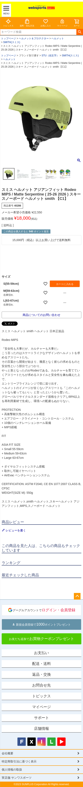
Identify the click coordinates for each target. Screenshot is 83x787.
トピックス (8, 23)
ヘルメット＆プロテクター (34, 38)
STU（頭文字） (50, 55)
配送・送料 (41, 664)
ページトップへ (77, 596)
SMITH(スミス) (11, 42)
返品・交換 (41, 674)
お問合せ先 (41, 685)
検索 (79, 32)
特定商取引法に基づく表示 (19, 761)
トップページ (8, 38)
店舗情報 (41, 728)
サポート (41, 718)
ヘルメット (57, 38)
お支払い (41, 653)
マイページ (62, 23)
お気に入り (45, 23)
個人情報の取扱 (12, 769)
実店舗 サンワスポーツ (17, 777)
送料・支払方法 (27, 23)
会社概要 (7, 753)
